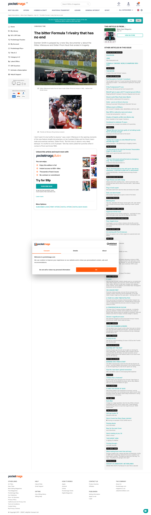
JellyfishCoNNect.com (122, 490)
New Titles (11, 486)
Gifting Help (38, 496)
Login (90, 498)
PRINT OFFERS (55, 207)
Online (64, 488)
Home (11, 27)
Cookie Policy (12, 506)
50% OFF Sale (14, 35)
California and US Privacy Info (17, 502)
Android (64, 486)
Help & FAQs (38, 484)
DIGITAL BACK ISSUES (80, 207)
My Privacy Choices (14, 508)
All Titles (10, 484)
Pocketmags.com (121, 486)
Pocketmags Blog (13, 493)
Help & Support (14, 74)
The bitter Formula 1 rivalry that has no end (51, 15)
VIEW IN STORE (130, 35)
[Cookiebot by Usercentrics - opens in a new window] (108, 244)
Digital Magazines (67, 493)
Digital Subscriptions (13, 15)
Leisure (78, 10)
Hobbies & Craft (40, 10)
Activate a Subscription (17, 70)
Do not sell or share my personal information (54, 270)
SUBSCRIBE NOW (46, 186)
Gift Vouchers (14, 66)
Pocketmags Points (67, 490)
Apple (63, 484)
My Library (13, 31)
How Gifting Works (40, 494)
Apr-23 (36, 15)
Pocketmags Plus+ (15, 48)
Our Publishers (12, 495)
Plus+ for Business (13, 497)
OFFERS (26, 10)
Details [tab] (75, 250)
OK (96, 270)
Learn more (39, 196)
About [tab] (104, 250)
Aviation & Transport (61, 10)
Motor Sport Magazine (27, 15)
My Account (13, 44)
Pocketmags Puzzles (16, 40)
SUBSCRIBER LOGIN (42, 207)
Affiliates (91, 486)
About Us (118, 484)
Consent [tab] (47, 250)
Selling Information (94, 494)
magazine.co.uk (120, 488)
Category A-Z (14, 57)
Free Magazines (13, 490)
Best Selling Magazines (15, 488)
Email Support (39, 486)
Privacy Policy (12, 499)
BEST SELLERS (13, 10)
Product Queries (94, 484)
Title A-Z (12, 53)
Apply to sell (92, 496)
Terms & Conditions (14, 504)
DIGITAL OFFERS (66, 207)
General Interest (93, 10)
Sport (107, 10)
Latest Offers (14, 61)
